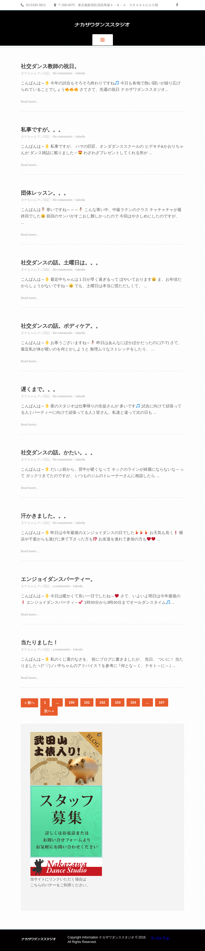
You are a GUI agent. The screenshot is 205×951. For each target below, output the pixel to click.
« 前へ (29, 703)
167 (162, 702)
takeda (80, 73)
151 (87, 702)
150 (71, 702)
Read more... (30, 101)
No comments (62, 73)
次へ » (49, 711)
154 (133, 702)
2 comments (61, 586)
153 (118, 702)
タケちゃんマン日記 (35, 73)
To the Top (160, 938)
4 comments (61, 649)
